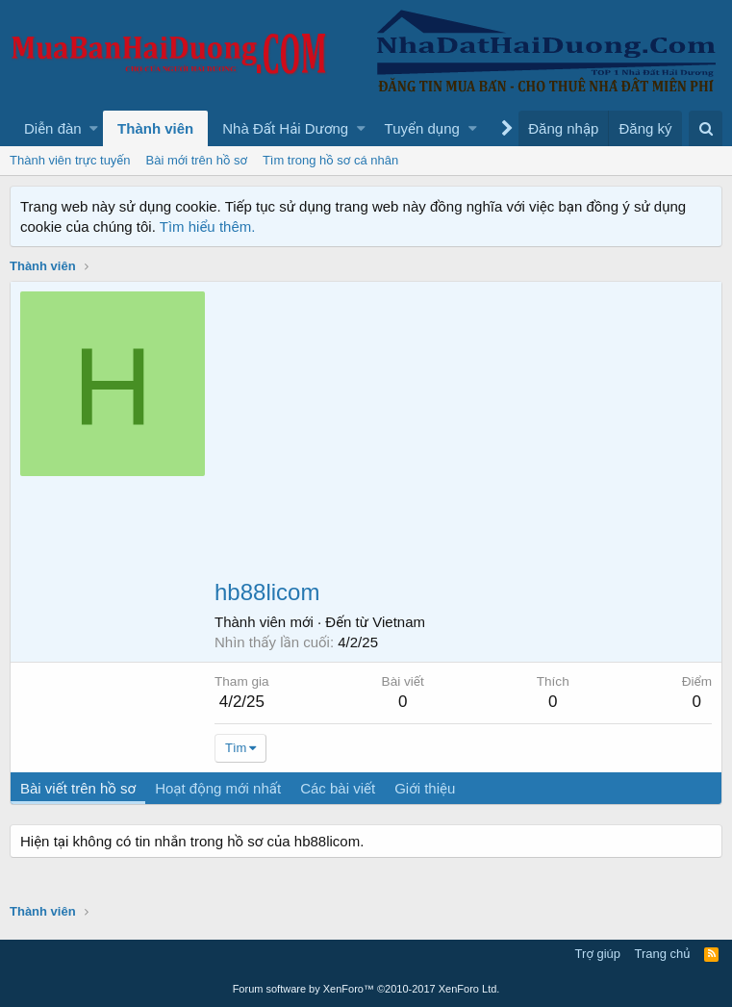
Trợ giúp (597, 953)
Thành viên (155, 128)
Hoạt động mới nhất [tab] (218, 788)
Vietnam (398, 622)
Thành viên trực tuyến (70, 160)
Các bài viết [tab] (337, 788)
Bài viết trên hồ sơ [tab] (78, 788)
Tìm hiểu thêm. (208, 226)
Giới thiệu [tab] (424, 788)
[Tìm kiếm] (705, 128)
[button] (94, 128)
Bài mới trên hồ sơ (196, 160)
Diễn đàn (53, 128)
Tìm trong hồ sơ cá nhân (330, 160)
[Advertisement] (463, 435)
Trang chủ (663, 953)
